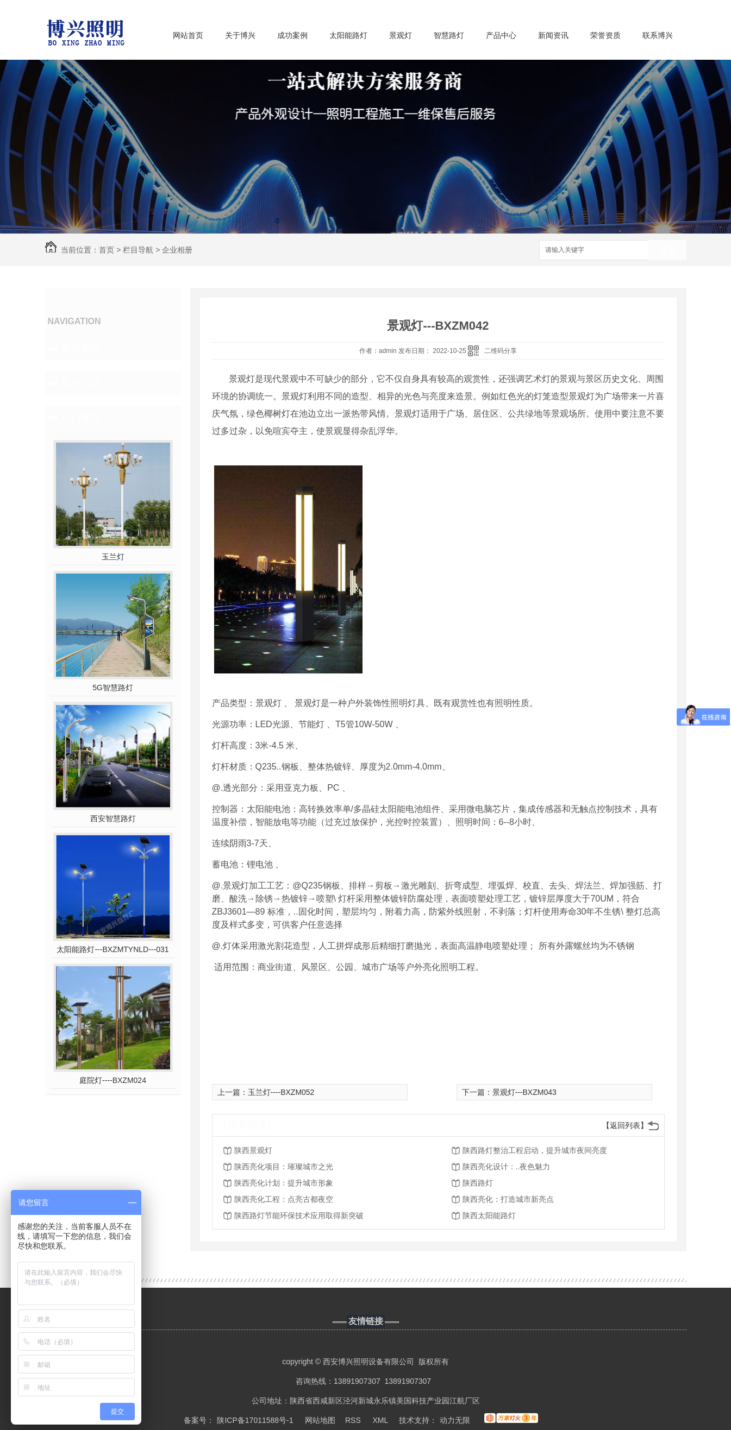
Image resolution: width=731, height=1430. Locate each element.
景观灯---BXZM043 (524, 1092)
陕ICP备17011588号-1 (255, 1420)
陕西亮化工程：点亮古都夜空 (283, 1199)
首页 (106, 249)
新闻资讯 (553, 35)
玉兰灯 (113, 556)
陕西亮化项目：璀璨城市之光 (283, 1166)
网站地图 (320, 1420)
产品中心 (501, 35)
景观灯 (400, 35)
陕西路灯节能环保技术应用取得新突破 (299, 1215)
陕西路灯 (478, 1183)
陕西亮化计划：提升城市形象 (283, 1183)
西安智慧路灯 (113, 818)
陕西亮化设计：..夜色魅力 (507, 1166)
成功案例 (292, 35)
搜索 (667, 250)
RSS (354, 1420)
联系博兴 (657, 35)
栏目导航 (138, 249)
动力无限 (455, 1420)
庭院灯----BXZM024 (112, 1080)
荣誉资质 (605, 35)
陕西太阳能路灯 (489, 1215)
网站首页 (188, 35)
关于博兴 (240, 35)
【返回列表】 (625, 1125)
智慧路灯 (449, 35)
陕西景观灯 (253, 1150)
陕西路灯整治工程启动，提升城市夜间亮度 (535, 1150)
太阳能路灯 (348, 35)
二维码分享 (500, 351)
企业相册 (177, 249)
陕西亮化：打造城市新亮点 (508, 1199)
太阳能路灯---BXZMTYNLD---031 (112, 949)
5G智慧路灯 (112, 687)
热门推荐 (81, 417)
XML (381, 1420)
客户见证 (81, 382)
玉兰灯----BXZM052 (281, 1092)
